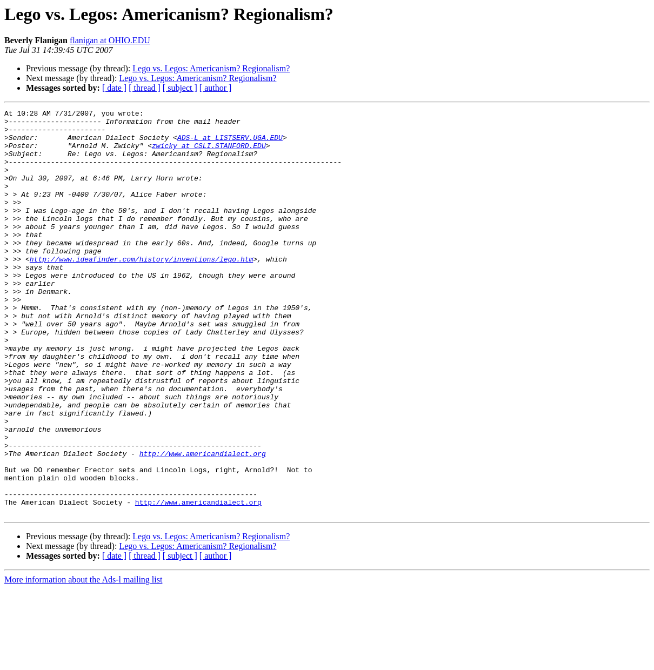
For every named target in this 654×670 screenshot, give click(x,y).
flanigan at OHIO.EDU (110, 40)
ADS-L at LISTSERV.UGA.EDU (230, 144)
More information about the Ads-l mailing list (83, 660)
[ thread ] (145, 87)
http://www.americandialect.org (202, 523)
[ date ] (114, 87)
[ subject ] (180, 87)
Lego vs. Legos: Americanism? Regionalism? (211, 68)
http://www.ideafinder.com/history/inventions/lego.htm (141, 289)
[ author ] (215, 87)
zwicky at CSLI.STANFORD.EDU (209, 153)
